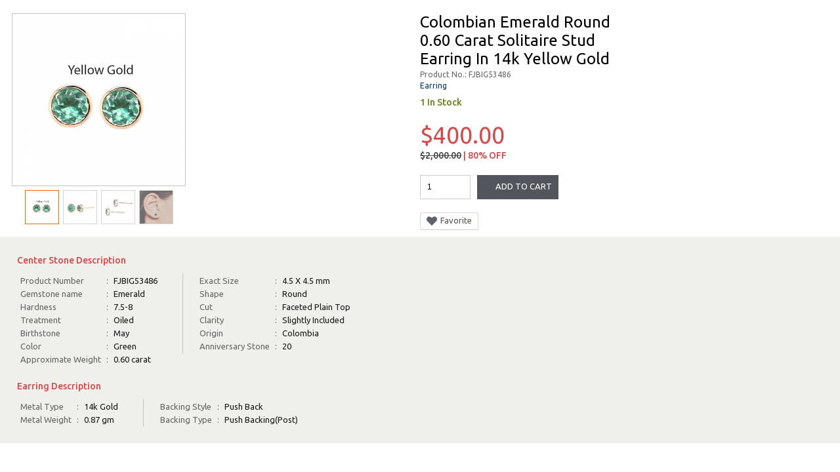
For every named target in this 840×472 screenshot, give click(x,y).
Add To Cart (523, 186)
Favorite (449, 221)
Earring (433, 85)
